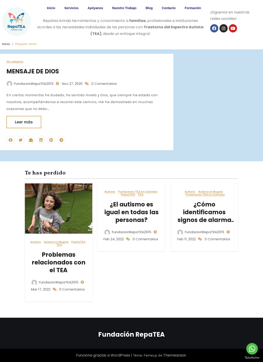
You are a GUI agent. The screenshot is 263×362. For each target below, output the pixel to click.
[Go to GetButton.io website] (252, 357)
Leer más (24, 119)
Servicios (71, 8)
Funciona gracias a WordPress (103, 355)
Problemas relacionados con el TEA (58, 262)
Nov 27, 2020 (72, 81)
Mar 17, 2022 (40, 289)
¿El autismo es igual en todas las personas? (131, 212)
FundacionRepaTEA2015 (30, 81)
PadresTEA (78, 241)
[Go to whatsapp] (252, 348)
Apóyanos (95, 8)
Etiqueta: (26, 44)
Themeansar (174, 355)
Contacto (169, 8)
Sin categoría (14, 59)
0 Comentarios (104, 81)
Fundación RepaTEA (131, 334)
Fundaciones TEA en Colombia (137, 191)
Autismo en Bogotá (56, 241)
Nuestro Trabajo (124, 8)
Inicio (51, 8)
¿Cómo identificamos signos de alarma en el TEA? (204, 216)
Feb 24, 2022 (113, 239)
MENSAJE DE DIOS (32, 69)
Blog (149, 8)
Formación (193, 8)
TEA (59, 244)
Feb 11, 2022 (186, 239)
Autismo (35, 241)
